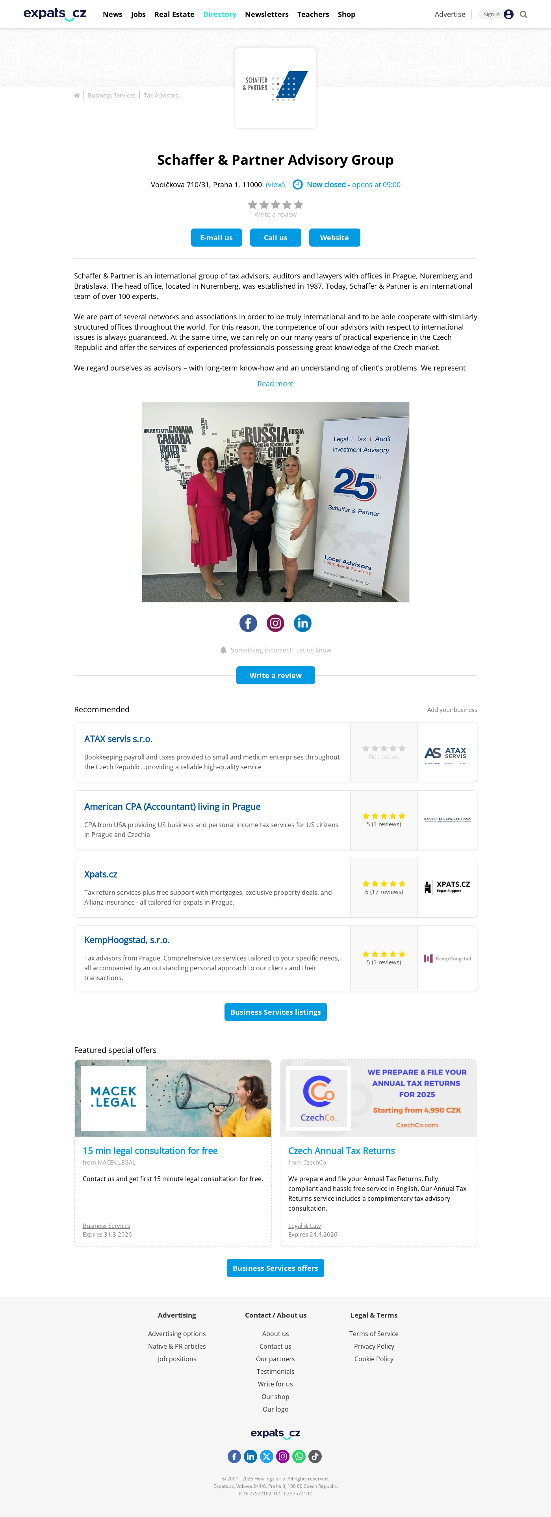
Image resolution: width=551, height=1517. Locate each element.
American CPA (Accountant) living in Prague (172, 806)
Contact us (275, 1346)
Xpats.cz (100, 874)
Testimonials (276, 1371)
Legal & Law (304, 1225)
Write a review (276, 675)
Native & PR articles (177, 1346)
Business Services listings (275, 1012)
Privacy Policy (374, 1346)
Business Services (111, 95)
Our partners (275, 1359)
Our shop (275, 1396)
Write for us (275, 1384)
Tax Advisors (161, 95)
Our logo (276, 1409)
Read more (276, 383)
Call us (276, 237)
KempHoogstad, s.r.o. (127, 940)
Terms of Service (374, 1333)
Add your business (452, 709)
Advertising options (177, 1333)
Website (334, 237)
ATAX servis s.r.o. (118, 739)
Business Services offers (275, 1268)
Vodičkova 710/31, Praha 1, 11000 (218, 184)
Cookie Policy (373, 1359)
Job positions (177, 1359)
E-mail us (216, 237)
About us (275, 1333)
